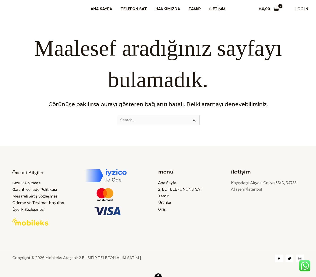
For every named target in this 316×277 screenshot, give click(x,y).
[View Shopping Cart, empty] (269, 9)
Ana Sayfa (167, 182)
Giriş (162, 209)
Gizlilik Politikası (26, 182)
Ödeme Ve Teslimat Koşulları (38, 203)
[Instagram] (300, 258)
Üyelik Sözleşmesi (28, 209)
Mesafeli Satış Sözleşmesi (35, 196)
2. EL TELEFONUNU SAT (180, 189)
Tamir (163, 196)
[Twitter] (289, 258)
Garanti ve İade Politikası (34, 189)
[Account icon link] (301, 9)
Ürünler (164, 202)
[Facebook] (279, 258)
